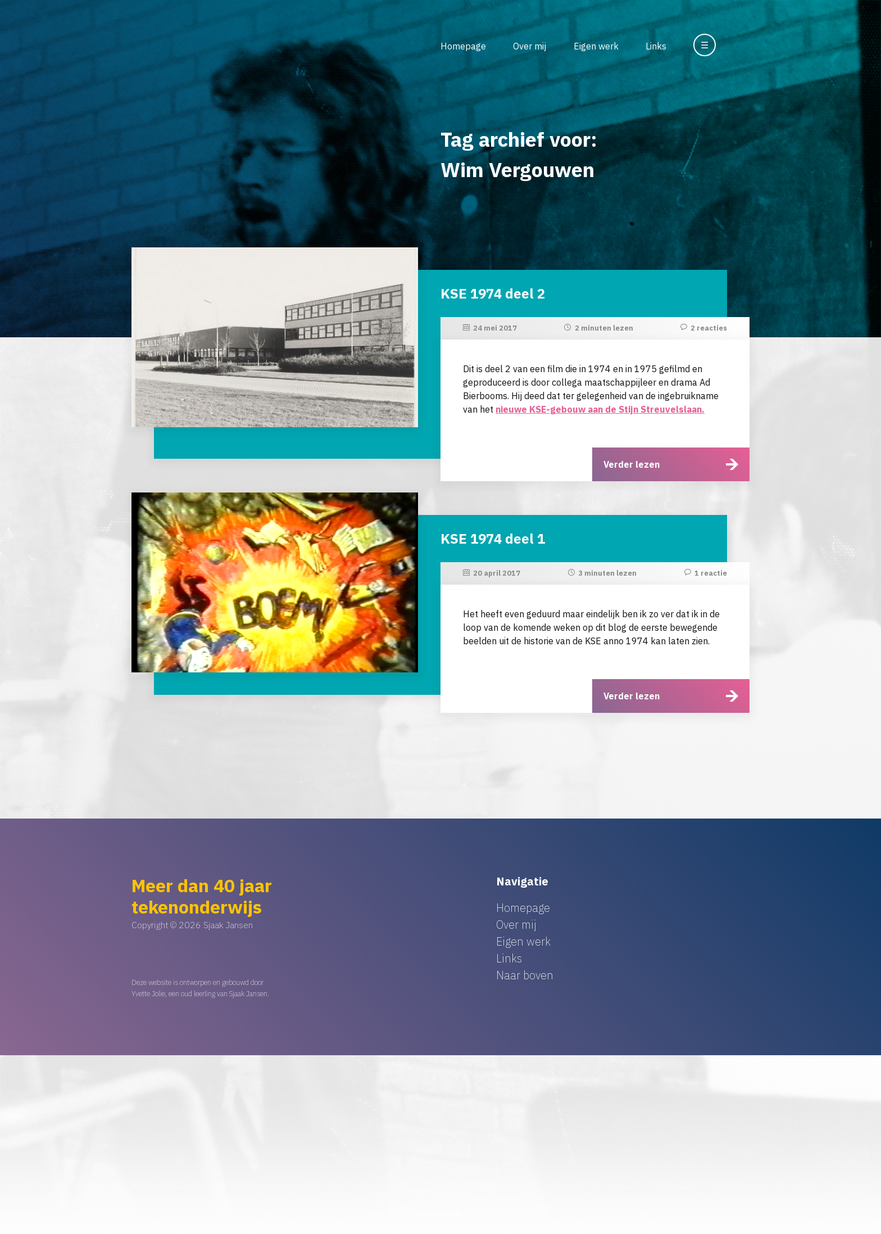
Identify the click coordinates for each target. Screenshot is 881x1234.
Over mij (529, 46)
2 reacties (709, 328)
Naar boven (524, 975)
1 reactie (710, 573)
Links (656, 46)
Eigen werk (596, 46)
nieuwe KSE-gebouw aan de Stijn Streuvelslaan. (600, 409)
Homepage (463, 46)
